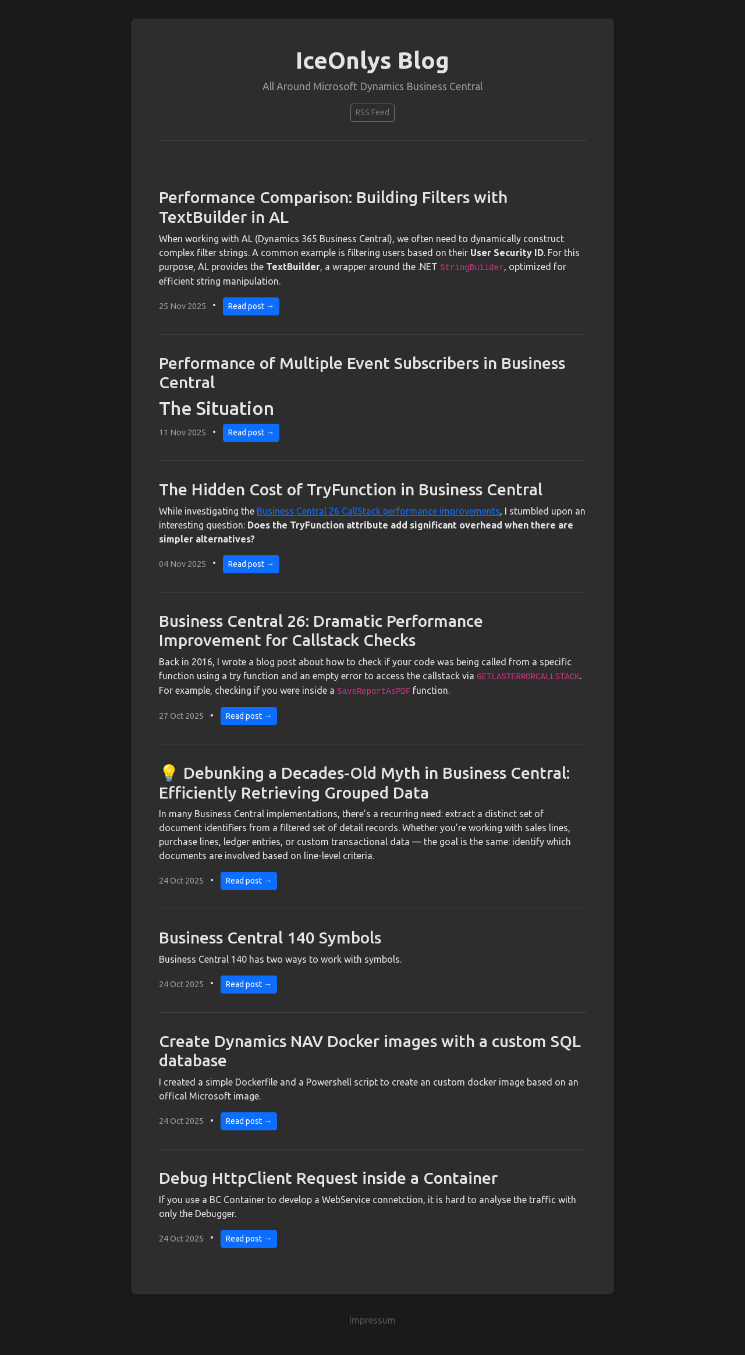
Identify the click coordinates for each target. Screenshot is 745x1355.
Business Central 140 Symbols (270, 937)
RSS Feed (372, 112)
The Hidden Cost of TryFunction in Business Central (350, 489)
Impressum (372, 1320)
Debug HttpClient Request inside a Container (328, 1178)
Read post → (251, 306)
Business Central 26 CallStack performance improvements (378, 511)
